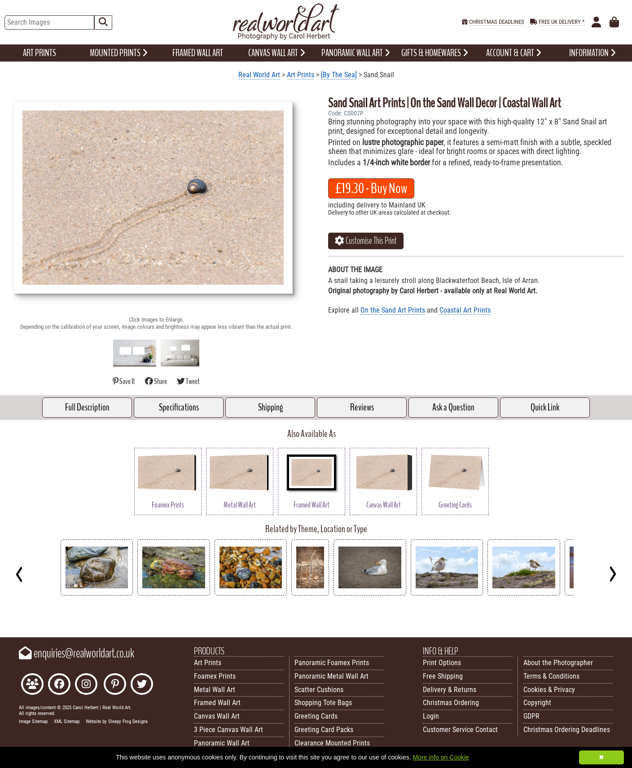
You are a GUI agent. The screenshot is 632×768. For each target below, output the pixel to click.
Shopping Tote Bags (323, 702)
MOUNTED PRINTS (119, 53)
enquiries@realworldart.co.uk (76, 653)
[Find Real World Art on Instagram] (86, 685)
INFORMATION (592, 53)
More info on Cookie (441, 757)
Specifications (179, 407)
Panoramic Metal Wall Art (331, 676)
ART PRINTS (39, 53)
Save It (124, 381)
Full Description (87, 407)
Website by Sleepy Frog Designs (117, 721)
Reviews (362, 407)
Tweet (188, 381)
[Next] (612, 574)
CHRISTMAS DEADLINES (496, 21)
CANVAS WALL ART (276, 53)
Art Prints (300, 75)
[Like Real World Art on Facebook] (59, 685)
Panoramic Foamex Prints (331, 662)
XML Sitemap (66, 721)
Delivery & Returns (449, 689)
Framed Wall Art (217, 702)
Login (431, 716)
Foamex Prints (215, 676)
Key (4, 615)
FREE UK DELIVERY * (562, 21)
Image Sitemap (33, 721)
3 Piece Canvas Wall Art (228, 729)
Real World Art (259, 75)
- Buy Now (371, 188)
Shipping (270, 407)
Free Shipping (443, 676)
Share (156, 381)
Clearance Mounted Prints (332, 743)
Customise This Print (366, 240)
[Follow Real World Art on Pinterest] (115, 685)
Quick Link (545, 407)
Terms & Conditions (551, 676)
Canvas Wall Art (217, 716)
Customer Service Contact (460, 729)
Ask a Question (453, 407)
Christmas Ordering (451, 702)
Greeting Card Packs (323, 729)
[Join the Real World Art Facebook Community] (32, 685)
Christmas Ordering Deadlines (566, 729)
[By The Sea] (339, 75)
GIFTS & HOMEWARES (434, 53)
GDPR (531, 716)
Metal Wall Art (214, 689)
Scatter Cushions (318, 689)
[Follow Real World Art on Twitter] (142, 685)
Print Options (442, 662)
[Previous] (19, 574)
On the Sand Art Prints (392, 310)
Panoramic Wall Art (222, 743)
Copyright (537, 702)
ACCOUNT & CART (513, 53)
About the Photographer (558, 662)
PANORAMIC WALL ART (355, 53)
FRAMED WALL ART (197, 53)
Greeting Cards (316, 716)
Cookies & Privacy (549, 689)
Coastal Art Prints (465, 310)
